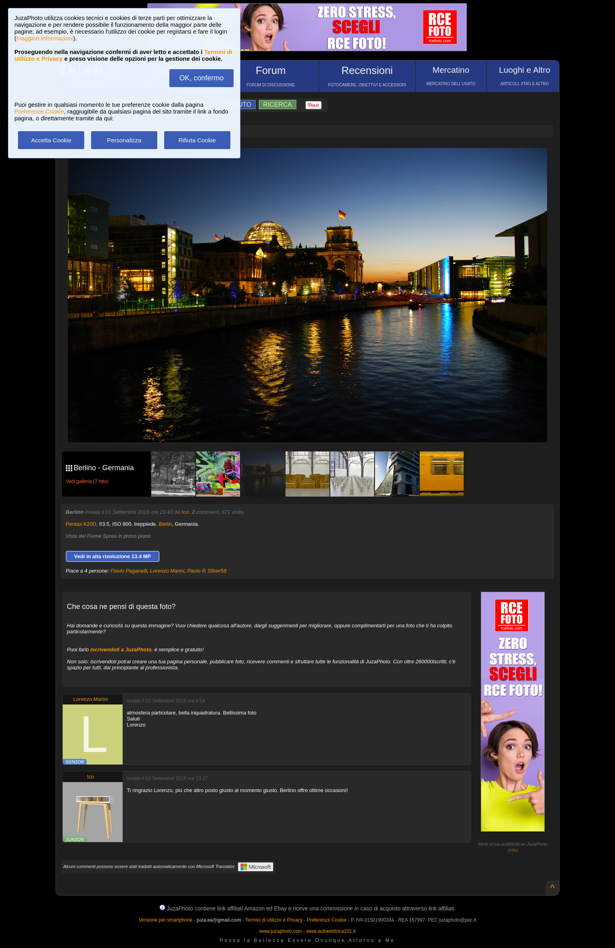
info (513, 850)
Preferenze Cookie (39, 111)
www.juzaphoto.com (281, 931)
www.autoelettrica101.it (330, 931)
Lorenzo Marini (167, 571)
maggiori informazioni (44, 38)
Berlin (165, 524)
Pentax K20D (81, 524)
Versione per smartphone (165, 920)
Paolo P (196, 571)
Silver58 (217, 571)
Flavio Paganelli (129, 571)
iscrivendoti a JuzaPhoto (120, 650)
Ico (185, 512)
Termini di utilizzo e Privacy (274, 920)
